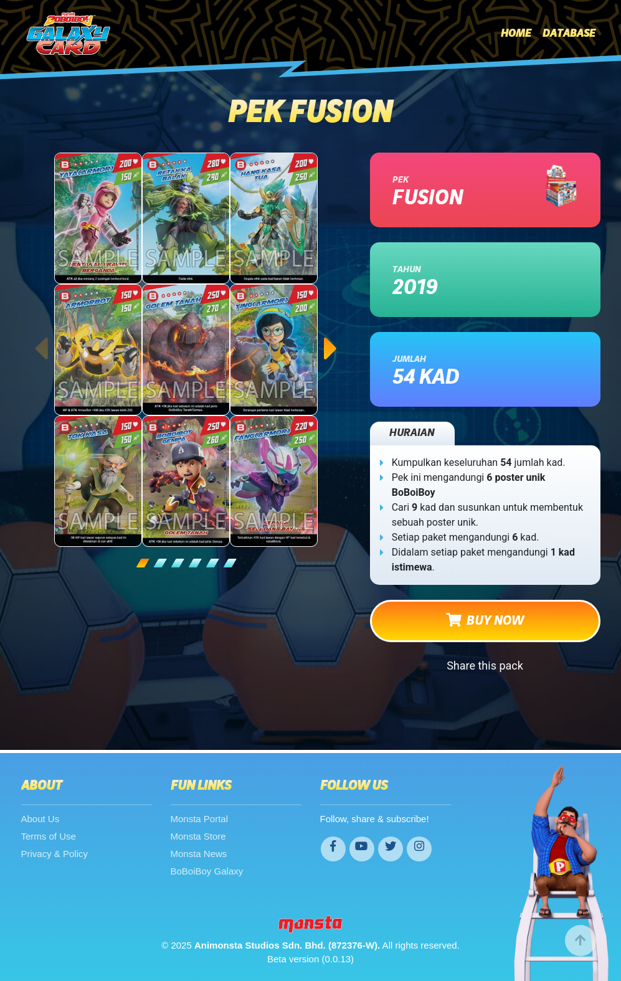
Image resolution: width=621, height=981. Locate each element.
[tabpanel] (186, 350)
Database (569, 33)
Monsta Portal (200, 818)
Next (331, 336)
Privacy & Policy (54, 853)
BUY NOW (485, 620)
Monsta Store (198, 836)
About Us (40, 818)
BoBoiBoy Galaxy (207, 871)
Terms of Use (48, 836)
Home (516, 33)
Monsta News (199, 853)
